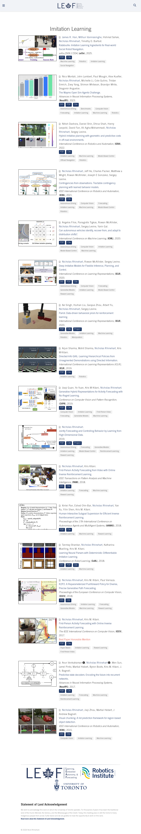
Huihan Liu (79, 305)
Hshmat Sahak (111, 37)
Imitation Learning (98, 61)
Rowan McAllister (76, 175)
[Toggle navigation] (3, 6)
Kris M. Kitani (83, 510)
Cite (69, 57)
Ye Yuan (79, 388)
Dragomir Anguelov (69, 89)
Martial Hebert (80, 667)
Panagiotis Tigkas (87, 222)
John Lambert (84, 77)
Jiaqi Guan (68, 388)
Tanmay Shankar (71, 545)
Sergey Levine (78, 132)
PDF (62, 57)
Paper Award (65, 648)
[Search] (134, 5)
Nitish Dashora (70, 124)
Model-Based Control (106, 156)
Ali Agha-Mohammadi (93, 128)
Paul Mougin (100, 77)
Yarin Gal (102, 227)
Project (77, 329)
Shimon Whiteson (89, 85)
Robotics (82, 61)
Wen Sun (117, 663)
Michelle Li (87, 81)
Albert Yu (108, 305)
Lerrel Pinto (65, 667)
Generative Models (67, 290)
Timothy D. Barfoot (91, 41)
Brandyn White (109, 85)
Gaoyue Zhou (94, 305)
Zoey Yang (73, 85)
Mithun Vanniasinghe (90, 37)
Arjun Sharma (69, 348)
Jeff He (88, 171)
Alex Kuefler (115, 77)
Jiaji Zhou (89, 710)
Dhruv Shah (99, 124)
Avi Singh (67, 305)
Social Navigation (67, 66)
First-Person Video (104, 412)
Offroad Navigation (67, 160)
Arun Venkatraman (72, 663)
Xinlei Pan (67, 506)
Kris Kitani (90, 466)
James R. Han (69, 37)
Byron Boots (96, 667)
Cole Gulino (101, 81)
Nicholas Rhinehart (69, 41)
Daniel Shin (85, 124)
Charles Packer (101, 171)
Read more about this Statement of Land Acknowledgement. (43, 819)
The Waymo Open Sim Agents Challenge (79, 93)
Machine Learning (67, 61)
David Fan (74, 128)
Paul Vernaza (107, 580)
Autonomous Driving (68, 109)
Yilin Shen (68, 510)
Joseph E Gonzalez (98, 175)
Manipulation (77, 337)
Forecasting (64, 113)
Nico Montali (69, 77)
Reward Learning (67, 294)
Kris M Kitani (92, 388)
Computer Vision (102, 109)
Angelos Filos (69, 222)
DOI (61, 105)
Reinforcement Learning (109, 451)
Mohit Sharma (85, 348)
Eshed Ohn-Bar (82, 506)
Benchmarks (86, 109)
